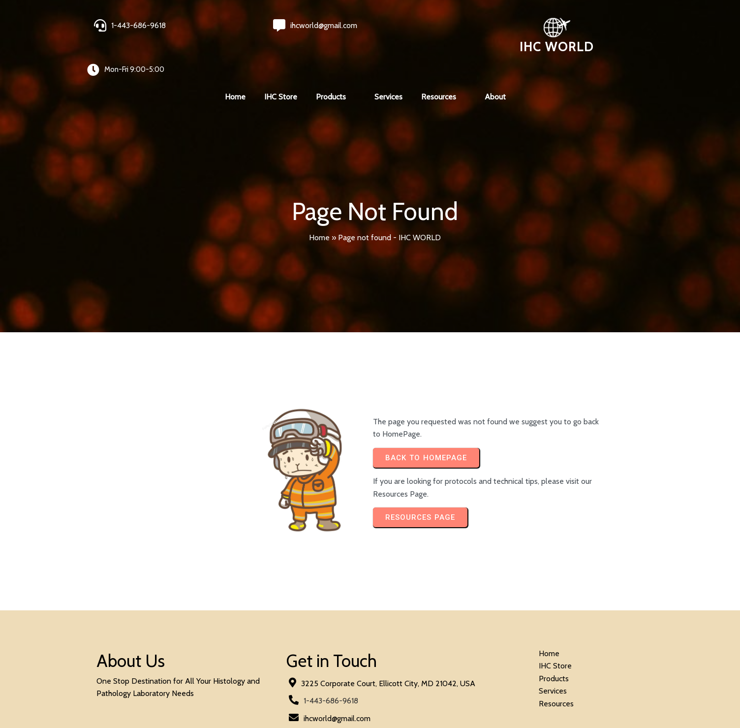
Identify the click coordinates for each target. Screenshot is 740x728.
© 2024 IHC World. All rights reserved (161, 694)
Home (319, 201)
